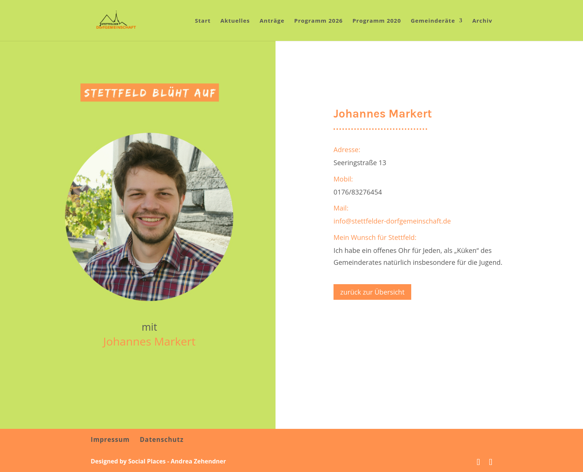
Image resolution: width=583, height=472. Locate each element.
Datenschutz (162, 439)
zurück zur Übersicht (372, 292)
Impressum (110, 439)
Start (202, 21)
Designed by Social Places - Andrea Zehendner (158, 461)
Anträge (272, 21)
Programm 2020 (376, 21)
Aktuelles (235, 21)
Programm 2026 (318, 21)
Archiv (482, 21)
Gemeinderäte (433, 21)
